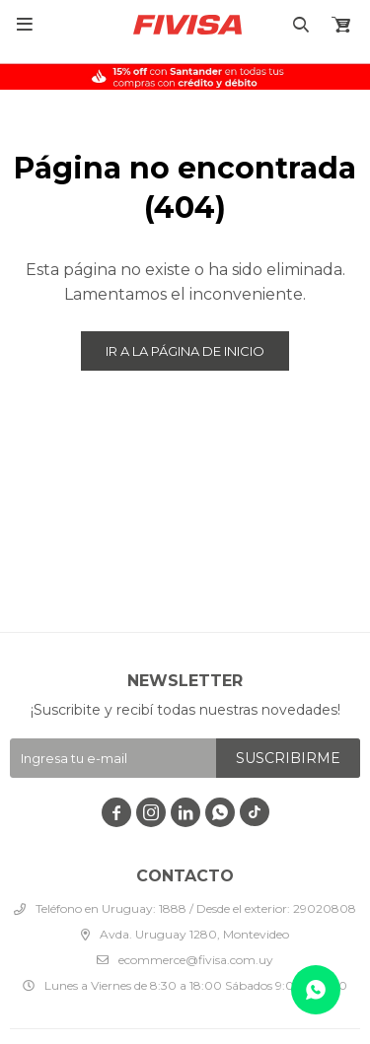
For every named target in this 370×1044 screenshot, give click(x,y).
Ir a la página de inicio (185, 351)
